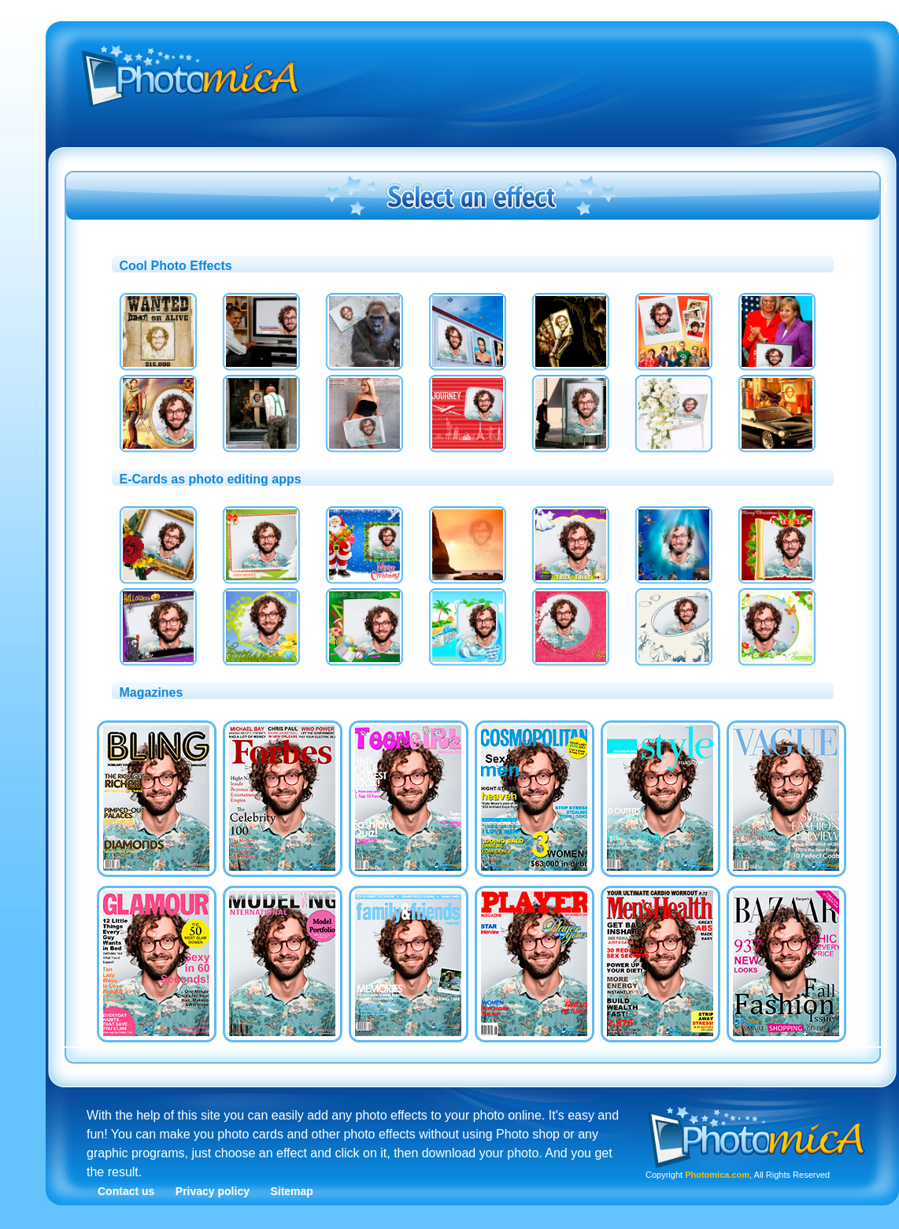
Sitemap (291, 1191)
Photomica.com (717, 1174)
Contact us (126, 1191)
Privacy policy (213, 1191)
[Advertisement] (498, 144)
